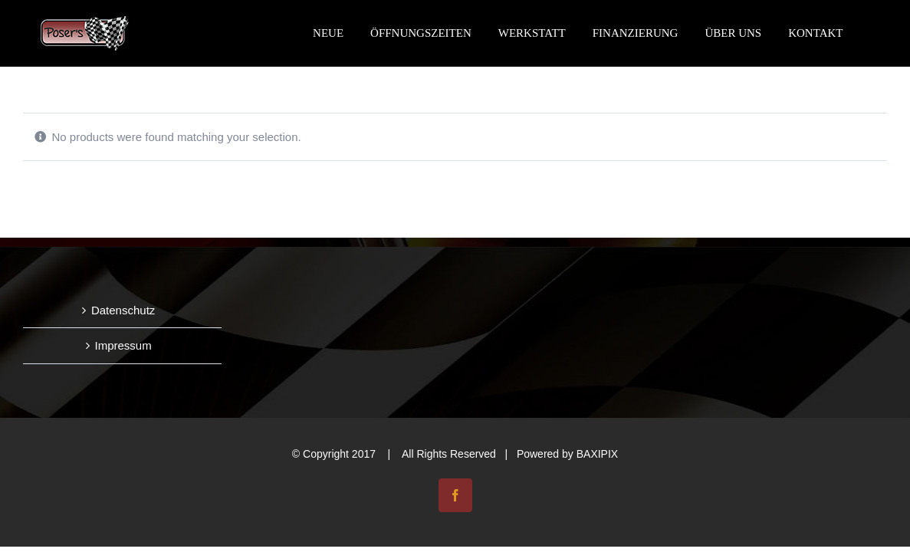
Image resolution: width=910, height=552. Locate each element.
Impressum (123, 345)
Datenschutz (123, 310)
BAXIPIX (597, 454)
